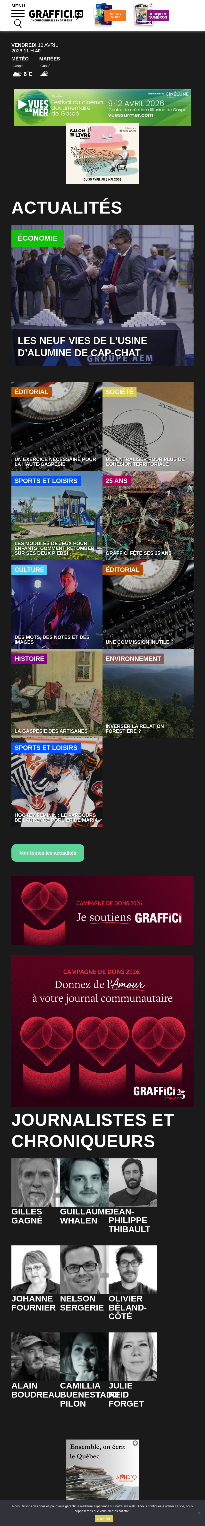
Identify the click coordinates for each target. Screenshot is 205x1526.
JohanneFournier (33, 1303)
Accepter (103, 1519)
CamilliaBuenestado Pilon (89, 1394)
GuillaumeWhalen (85, 1216)
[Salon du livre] (102, 153)
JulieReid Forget (126, 1394)
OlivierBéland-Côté (128, 1307)
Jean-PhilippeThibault (129, 1220)
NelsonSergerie (82, 1303)
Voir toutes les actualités (47, 853)
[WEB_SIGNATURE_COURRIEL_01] (102, 910)
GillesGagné (27, 1216)
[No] (198, 1513)
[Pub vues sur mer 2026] (102, 107)
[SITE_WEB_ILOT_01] (102, 1030)
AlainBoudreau (35, 1390)
